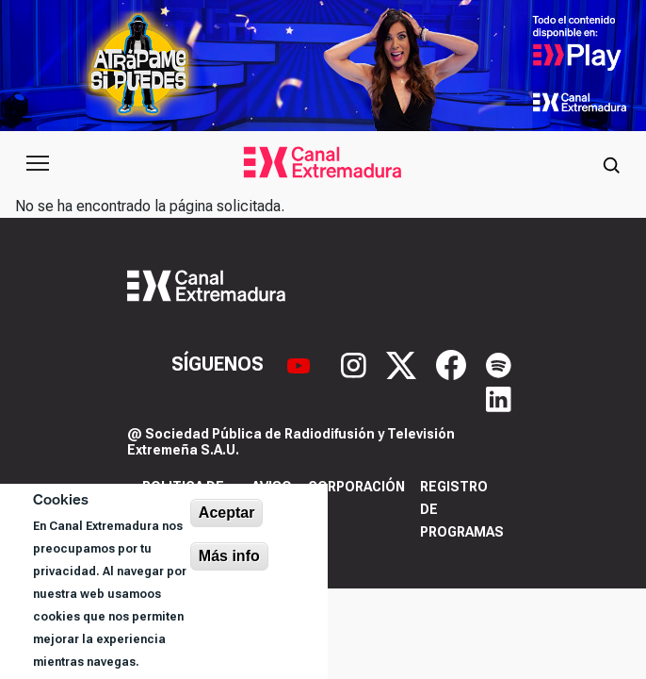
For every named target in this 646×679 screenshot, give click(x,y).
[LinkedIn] (498, 398)
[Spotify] (498, 364)
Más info (229, 556)
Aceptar (227, 513)
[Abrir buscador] (611, 163)
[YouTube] (301, 364)
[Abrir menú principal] (37, 163)
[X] (403, 364)
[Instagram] (356, 364)
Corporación (356, 486)
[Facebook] (453, 364)
